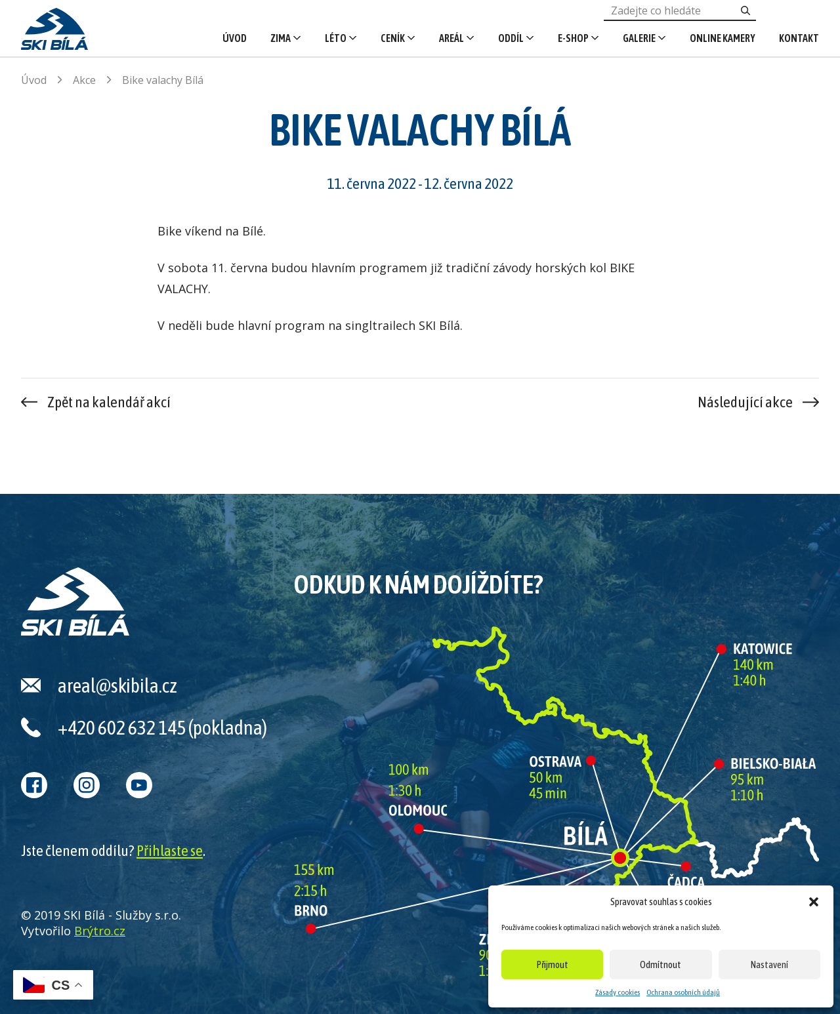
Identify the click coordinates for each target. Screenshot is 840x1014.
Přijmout (552, 964)
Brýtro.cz (99, 931)
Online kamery (722, 38)
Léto (335, 38)
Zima (280, 38)
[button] (813, 901)
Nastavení (769, 964)
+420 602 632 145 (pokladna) (162, 727)
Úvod (234, 38)
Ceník (393, 38)
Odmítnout (660, 964)
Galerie (639, 38)
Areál (451, 38)
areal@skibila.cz (117, 685)
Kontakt (799, 38)
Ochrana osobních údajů (683, 992)
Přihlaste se (169, 850)
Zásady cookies (617, 992)
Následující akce (745, 402)
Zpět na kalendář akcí (109, 402)
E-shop (573, 38)
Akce (84, 80)
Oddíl (511, 38)
